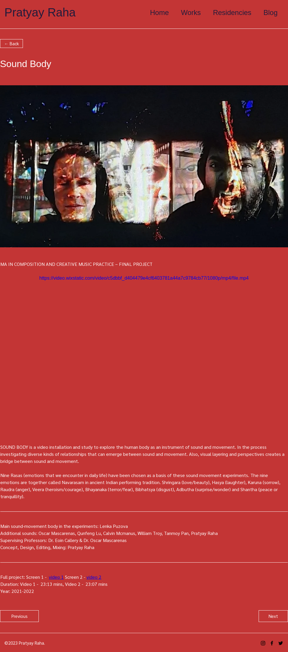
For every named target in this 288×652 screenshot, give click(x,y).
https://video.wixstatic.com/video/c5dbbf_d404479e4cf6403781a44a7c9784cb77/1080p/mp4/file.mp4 (144, 278)
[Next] (273, 616)
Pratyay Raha (40, 12)
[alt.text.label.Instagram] (263, 643)
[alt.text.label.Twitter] (281, 643)
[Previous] (19, 616)
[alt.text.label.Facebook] (272, 643)
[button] (11, 43)
